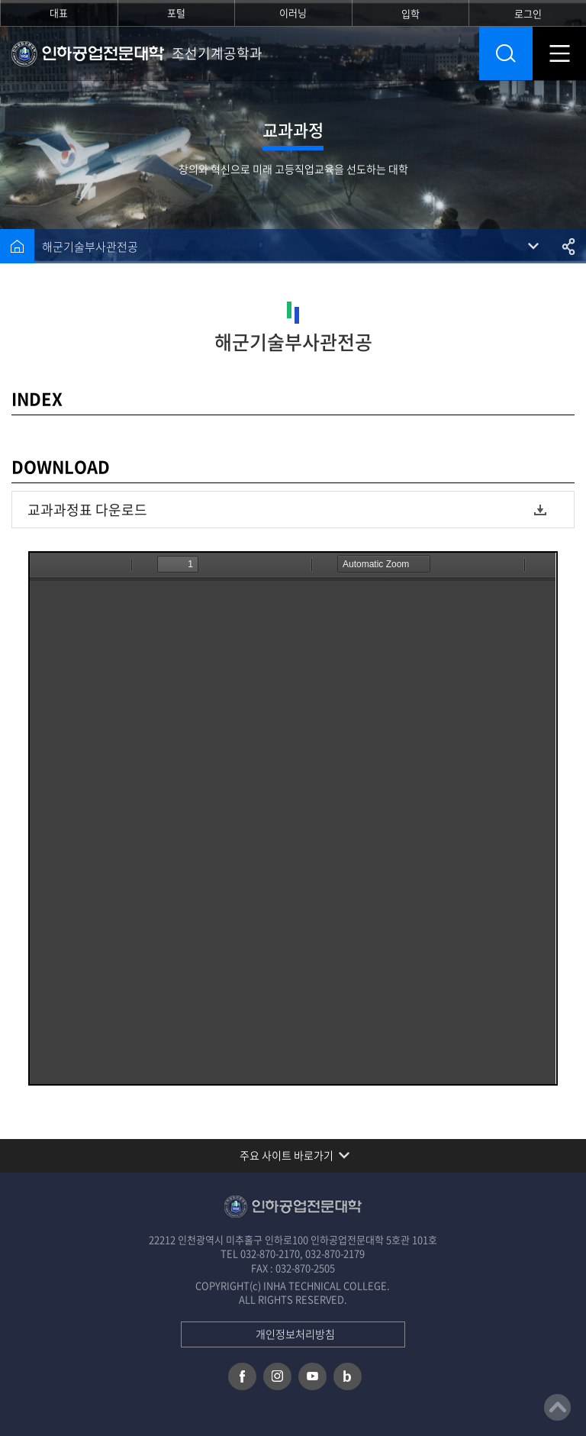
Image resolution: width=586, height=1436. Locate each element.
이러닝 (293, 12)
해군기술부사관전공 (90, 246)
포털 (176, 12)
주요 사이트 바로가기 (286, 1155)
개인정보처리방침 (295, 1333)
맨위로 (557, 1407)
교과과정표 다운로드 (87, 509)
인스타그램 (277, 1376)
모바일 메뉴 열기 (559, 53)
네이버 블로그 (347, 1376)
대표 (59, 12)
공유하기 (569, 246)
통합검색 (506, 53)
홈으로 (17, 246)
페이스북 (242, 1376)
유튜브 (312, 1376)
